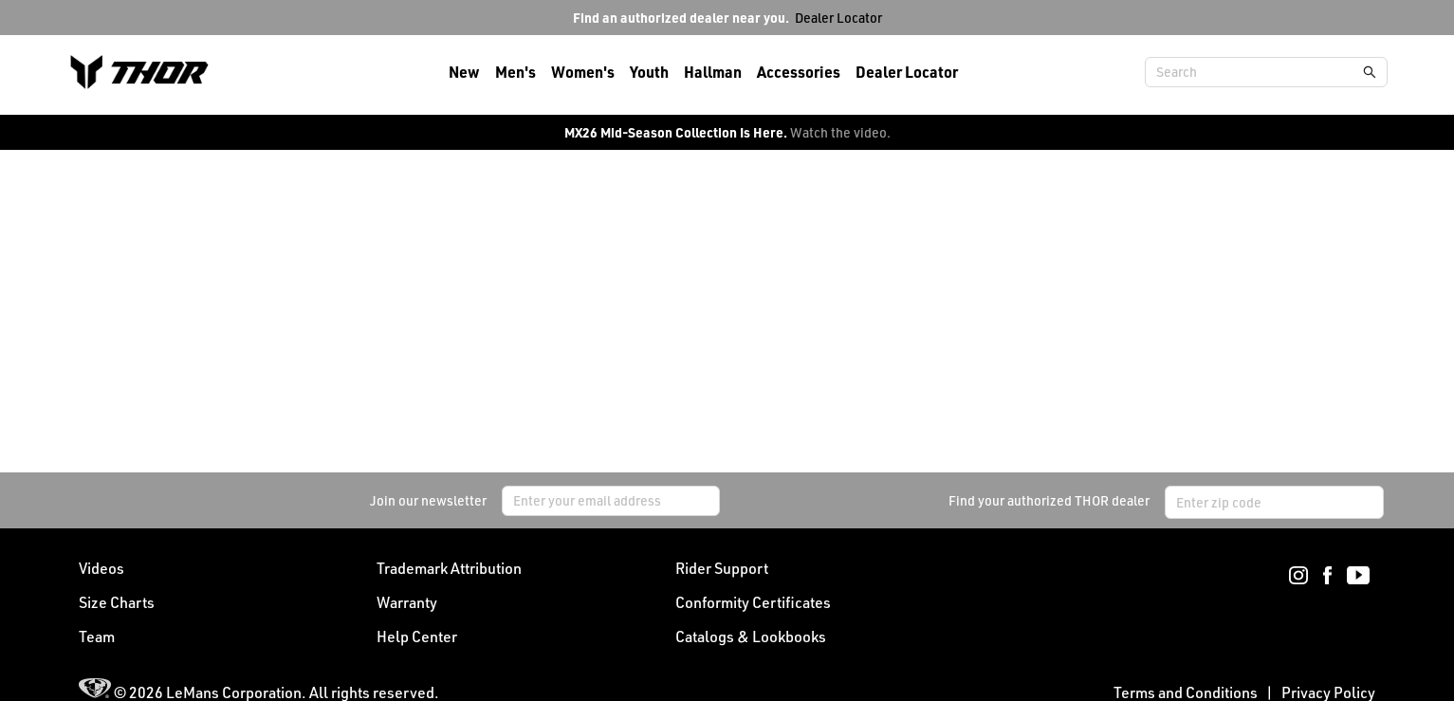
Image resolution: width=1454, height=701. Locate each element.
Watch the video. (840, 132)
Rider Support (721, 568)
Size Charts (117, 602)
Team (97, 636)
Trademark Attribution (449, 568)
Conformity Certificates (753, 602)
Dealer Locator (838, 17)
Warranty (407, 602)
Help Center (417, 636)
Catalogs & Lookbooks (750, 636)
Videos (101, 568)
